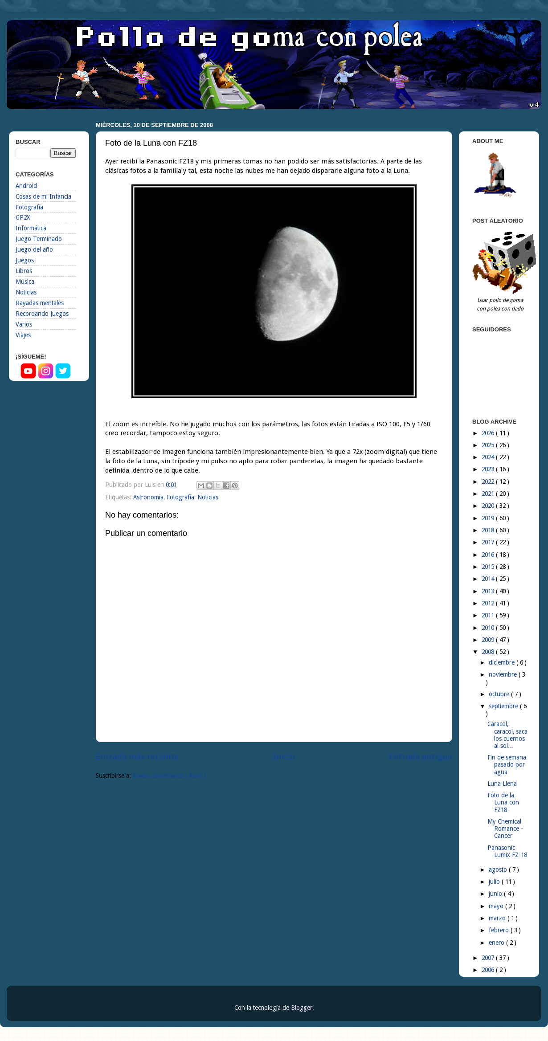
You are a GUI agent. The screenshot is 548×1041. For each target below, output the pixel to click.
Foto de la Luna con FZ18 (503, 802)
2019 (489, 518)
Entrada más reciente (137, 756)
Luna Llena (502, 783)
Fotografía (180, 497)
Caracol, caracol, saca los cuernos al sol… (507, 734)
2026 (489, 433)
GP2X (23, 217)
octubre (500, 694)
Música (25, 281)
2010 (489, 627)
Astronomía (148, 497)
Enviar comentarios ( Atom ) (169, 775)
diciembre (502, 662)
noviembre (504, 674)
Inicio (284, 756)
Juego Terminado (39, 238)
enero (497, 942)
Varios (24, 324)
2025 (489, 445)
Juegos (25, 260)
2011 (489, 615)
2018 (489, 530)
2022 (489, 481)
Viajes (23, 335)
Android (26, 185)
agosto (499, 869)
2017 (489, 542)
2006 (489, 969)
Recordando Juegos (42, 313)
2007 (489, 957)
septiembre (504, 706)
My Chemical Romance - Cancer (505, 828)
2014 (489, 578)
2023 (489, 469)
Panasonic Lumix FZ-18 (507, 851)
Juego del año (34, 249)
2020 (489, 505)
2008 (489, 651)
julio (495, 881)
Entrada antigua (420, 756)
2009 (489, 639)
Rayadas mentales (40, 302)
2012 (489, 603)
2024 (489, 457)
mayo (497, 906)
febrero (500, 930)
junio (496, 893)
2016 (489, 554)
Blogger (301, 1007)
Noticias (207, 497)
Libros (24, 270)
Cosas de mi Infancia (43, 196)
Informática (31, 228)
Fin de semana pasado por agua (506, 764)
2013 (489, 591)
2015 (489, 566)
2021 (489, 493)
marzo (498, 918)
